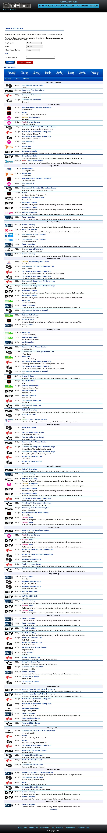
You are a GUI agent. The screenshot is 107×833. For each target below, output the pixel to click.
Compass (27, 324)
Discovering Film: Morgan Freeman (34, 647)
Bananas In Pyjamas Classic (35, 261)
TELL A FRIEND (82, 6)
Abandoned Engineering (30, 708)
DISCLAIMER (70, 828)
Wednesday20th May (12, 73)
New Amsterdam (27, 168)
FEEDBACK (94, 6)
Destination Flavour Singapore (33, 755)
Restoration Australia (29, 151)
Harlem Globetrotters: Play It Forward (35, 513)
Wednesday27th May (95, 73)
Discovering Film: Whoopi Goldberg (34, 347)
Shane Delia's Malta (29, 415)
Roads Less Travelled (29, 229)
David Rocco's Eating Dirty (31, 559)
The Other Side (32, 667)
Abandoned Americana (32, 249)
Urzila (27, 517)
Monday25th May (71, 73)
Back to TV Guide (25, 62)
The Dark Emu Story (29, 628)
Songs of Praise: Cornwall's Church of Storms (38, 689)
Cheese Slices (32, 85)
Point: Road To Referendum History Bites (36, 132)
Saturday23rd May (48, 73)
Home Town (26, 300)
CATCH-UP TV (59, 6)
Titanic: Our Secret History (31, 564)
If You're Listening (28, 217)
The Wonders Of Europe (30, 676)
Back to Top (53, 809)
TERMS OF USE (83, 828)
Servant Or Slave (28, 320)
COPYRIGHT (44, 828)
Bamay (24, 112)
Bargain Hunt (26, 146)
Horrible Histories (31, 122)
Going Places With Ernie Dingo (38, 281)
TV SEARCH (70, 6)
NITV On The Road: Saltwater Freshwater (36, 107)
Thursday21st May (24, 73)
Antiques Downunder (29, 212)
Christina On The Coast (30, 315)
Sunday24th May (59, 73)
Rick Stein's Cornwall (35, 310)
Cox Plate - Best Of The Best (34, 419)
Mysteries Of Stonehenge (31, 718)
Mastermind (31, 95)
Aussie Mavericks (28, 342)
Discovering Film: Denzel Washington (35, 508)
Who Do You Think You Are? (32, 456)
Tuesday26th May (82, 73)
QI (28, 141)
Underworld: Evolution (32, 161)
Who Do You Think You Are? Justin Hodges (37, 549)
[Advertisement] (53, 19)
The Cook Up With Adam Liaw (38, 266)
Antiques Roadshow (29, 390)
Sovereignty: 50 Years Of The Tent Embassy (37, 772)
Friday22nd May (36, 73)
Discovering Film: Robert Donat (33, 90)
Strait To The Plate (28, 381)
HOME (41, 6)
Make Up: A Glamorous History (33, 432)
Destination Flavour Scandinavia (39, 127)
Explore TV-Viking (33, 234)
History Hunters (31, 117)
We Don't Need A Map (29, 410)
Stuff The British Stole (29, 591)
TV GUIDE (49, 6)
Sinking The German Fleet (31, 657)
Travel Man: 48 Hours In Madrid (38, 731)
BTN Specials (30, 483)
